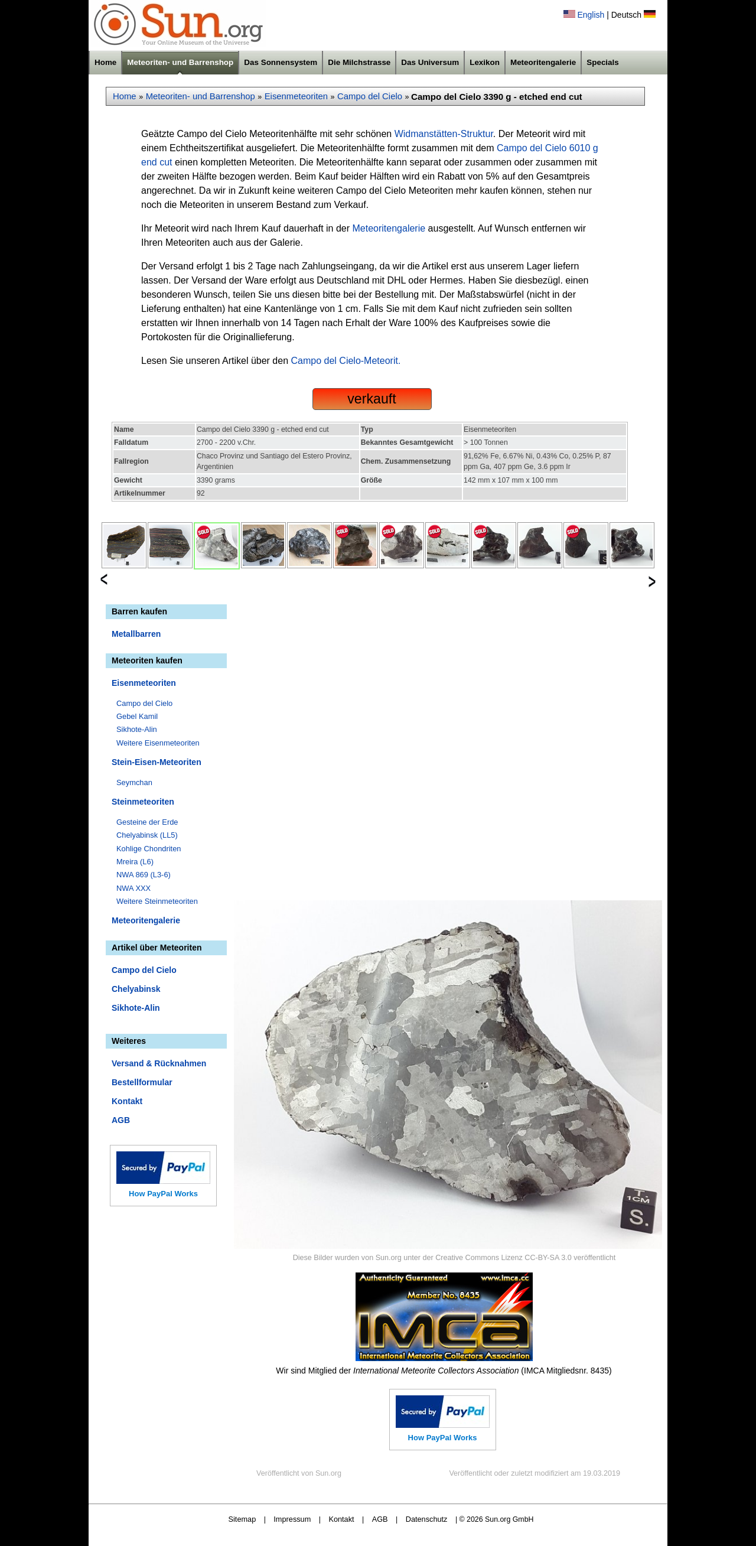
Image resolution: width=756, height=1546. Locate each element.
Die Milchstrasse (359, 62)
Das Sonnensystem (280, 62)
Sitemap (242, 1519)
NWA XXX (133, 888)
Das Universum (430, 62)
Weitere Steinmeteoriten (157, 901)
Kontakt (127, 1101)
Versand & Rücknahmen (159, 1063)
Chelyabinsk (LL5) (147, 835)
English (590, 14)
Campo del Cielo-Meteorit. (346, 361)
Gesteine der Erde (147, 822)
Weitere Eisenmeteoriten (158, 742)
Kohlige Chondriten (148, 848)
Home (105, 62)
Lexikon (485, 62)
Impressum (292, 1519)
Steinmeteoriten (143, 801)
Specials (602, 62)
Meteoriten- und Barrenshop (180, 62)
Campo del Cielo (369, 96)
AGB (121, 1120)
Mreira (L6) (135, 861)
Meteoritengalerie (543, 62)
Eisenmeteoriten (296, 96)
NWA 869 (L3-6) (143, 874)
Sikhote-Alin (136, 729)
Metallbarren (136, 634)
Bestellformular (142, 1082)
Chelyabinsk (136, 989)
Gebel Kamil (137, 716)
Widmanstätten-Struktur (444, 134)
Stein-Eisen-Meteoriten (156, 762)
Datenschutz (427, 1519)
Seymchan (134, 782)
